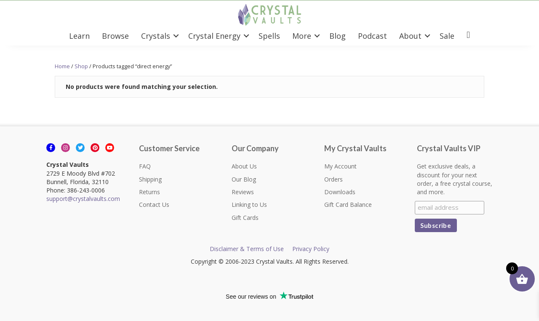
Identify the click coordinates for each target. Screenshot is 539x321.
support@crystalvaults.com (83, 199)
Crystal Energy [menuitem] (214, 36)
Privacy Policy (310, 249)
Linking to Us (249, 205)
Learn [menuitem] (79, 36)
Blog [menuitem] (337, 36)
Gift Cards (245, 218)
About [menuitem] (410, 36)
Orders (333, 179)
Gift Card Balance (348, 205)
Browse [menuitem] (115, 36)
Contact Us (154, 205)
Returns (149, 192)
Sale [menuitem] (447, 36)
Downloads (339, 192)
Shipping (150, 179)
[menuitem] (468, 35)
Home (62, 66)
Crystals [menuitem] (155, 36)
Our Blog (244, 179)
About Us (244, 166)
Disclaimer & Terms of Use (247, 249)
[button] (176, 35)
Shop (81, 66)
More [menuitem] (301, 36)
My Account (340, 166)
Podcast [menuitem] (372, 36)
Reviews (243, 192)
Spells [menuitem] (269, 36)
